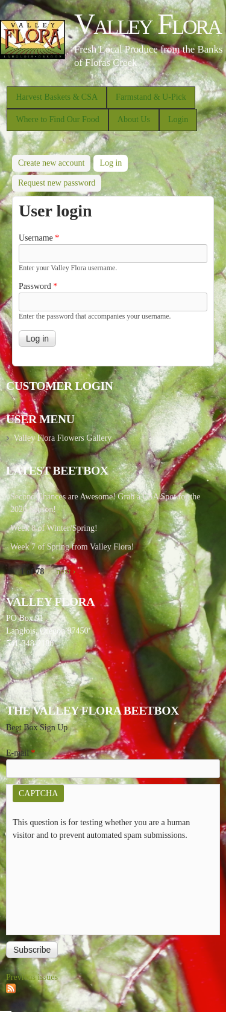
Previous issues (32, 977)
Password (38, 286)
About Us (134, 119)
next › (65, 571)
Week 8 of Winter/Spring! (54, 528)
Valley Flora (147, 24)
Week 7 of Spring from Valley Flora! (72, 546)
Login (178, 119)
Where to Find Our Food (57, 119)
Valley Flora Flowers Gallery (62, 438)
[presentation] (62, 885)
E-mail (21, 752)
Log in (113, 161)
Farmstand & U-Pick (151, 97)
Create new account (51, 162)
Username (39, 237)
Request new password (56, 182)
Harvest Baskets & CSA (57, 97)
